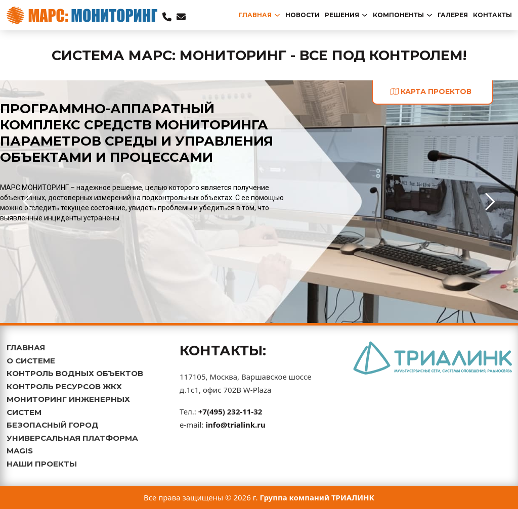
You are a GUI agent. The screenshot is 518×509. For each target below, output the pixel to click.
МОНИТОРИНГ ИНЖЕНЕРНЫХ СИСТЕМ (68, 405)
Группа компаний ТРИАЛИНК (317, 497)
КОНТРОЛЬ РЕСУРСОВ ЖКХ (64, 386)
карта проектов (431, 91)
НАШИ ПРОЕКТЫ (42, 464)
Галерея (453, 15)
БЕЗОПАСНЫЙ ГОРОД (53, 425)
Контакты (492, 15)
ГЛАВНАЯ (26, 347)
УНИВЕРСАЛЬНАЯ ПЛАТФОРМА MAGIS (72, 444)
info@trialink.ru (235, 425)
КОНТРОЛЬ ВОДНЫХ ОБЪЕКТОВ (75, 373)
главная (255, 15)
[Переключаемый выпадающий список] (277, 15)
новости (302, 15)
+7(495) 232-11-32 (230, 411)
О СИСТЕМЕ (31, 360)
